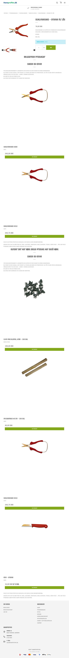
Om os (38, 612)
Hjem (38, 607)
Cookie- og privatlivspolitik (44, 620)
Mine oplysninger (7, 610)
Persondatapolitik (42, 618)
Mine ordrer (6, 607)
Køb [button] (51, 47)
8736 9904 (9, 637)
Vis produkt (34, 157)
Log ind (5, 612)
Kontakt (39, 614)
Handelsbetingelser (42, 616)
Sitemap (39, 623)
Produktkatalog (41, 610)
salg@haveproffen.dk (12, 642)
